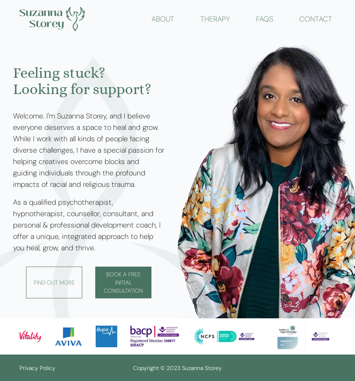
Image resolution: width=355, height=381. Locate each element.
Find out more (54, 282)
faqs (264, 19)
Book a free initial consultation (123, 282)
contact (315, 19)
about (162, 19)
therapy (215, 19)
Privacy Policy (37, 368)
